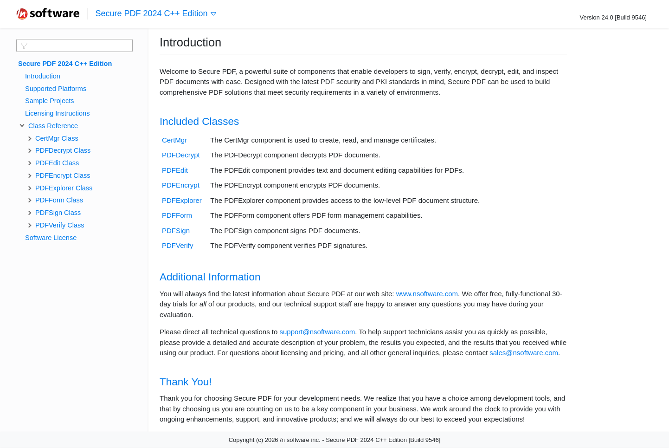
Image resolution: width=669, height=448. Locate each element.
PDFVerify (177, 245)
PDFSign (176, 230)
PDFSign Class (58, 212)
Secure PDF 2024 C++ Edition (156, 13)
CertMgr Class (56, 138)
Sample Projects (49, 100)
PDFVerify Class (59, 225)
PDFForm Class (59, 200)
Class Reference (51, 126)
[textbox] (74, 45)
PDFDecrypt (181, 155)
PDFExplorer (182, 200)
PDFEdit (175, 170)
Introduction (42, 76)
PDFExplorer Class (63, 188)
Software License (51, 237)
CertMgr (174, 140)
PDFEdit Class (57, 163)
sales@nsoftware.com (523, 353)
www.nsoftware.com (427, 294)
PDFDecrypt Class (62, 150)
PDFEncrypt (180, 185)
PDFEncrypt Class (62, 175)
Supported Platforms (55, 88)
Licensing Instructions (57, 113)
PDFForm (177, 215)
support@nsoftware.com (317, 332)
